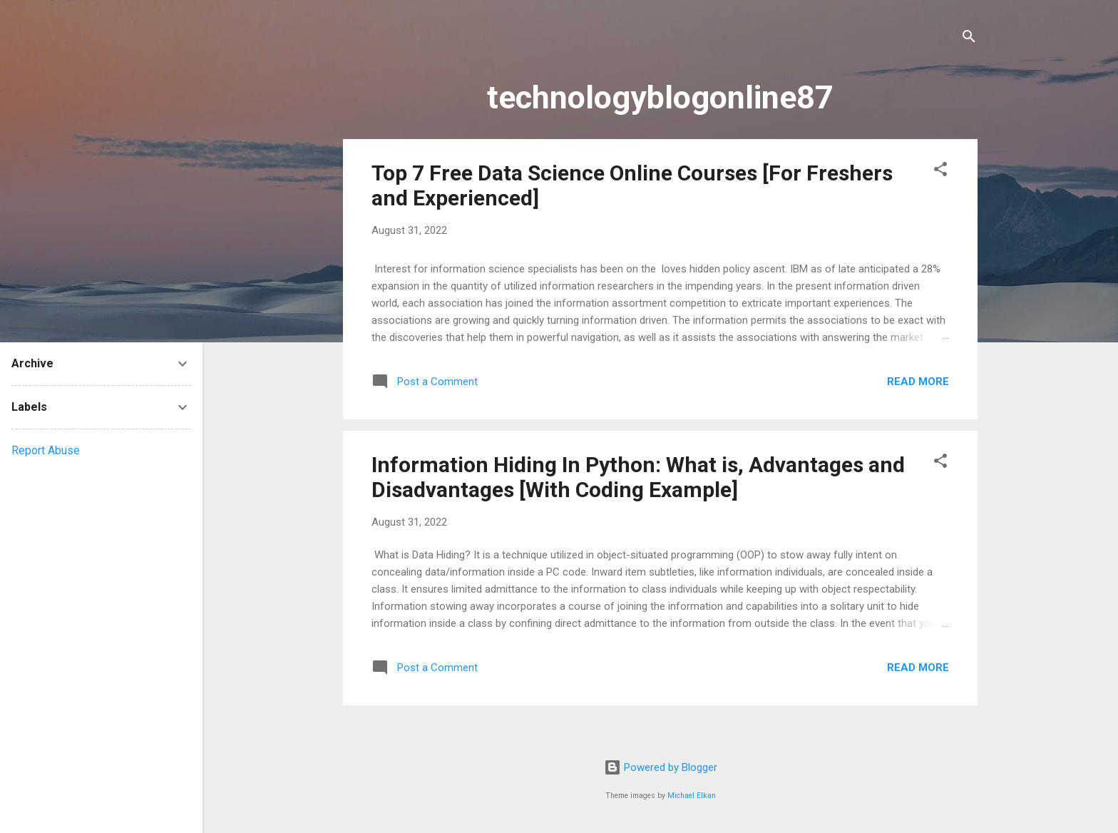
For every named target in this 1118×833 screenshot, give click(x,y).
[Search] (969, 39)
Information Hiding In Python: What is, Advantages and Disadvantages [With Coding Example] (638, 477)
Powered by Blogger (660, 767)
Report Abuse (45, 450)
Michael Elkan (691, 795)
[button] (940, 171)
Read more (918, 381)
